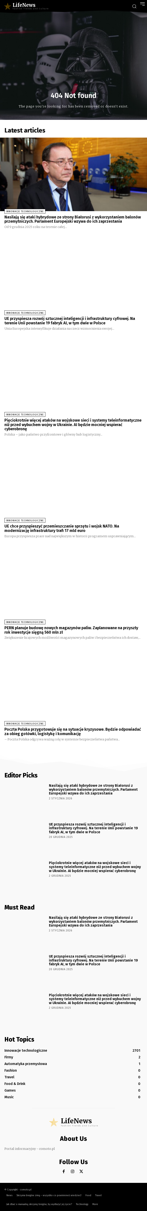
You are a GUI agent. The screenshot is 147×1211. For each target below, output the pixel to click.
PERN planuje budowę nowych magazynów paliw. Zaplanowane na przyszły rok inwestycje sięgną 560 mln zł (71, 630)
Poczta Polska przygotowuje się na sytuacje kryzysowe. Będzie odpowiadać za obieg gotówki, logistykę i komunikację (72, 731)
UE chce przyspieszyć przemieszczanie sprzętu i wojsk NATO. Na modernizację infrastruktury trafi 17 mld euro (61, 528)
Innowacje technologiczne (25, 211)
